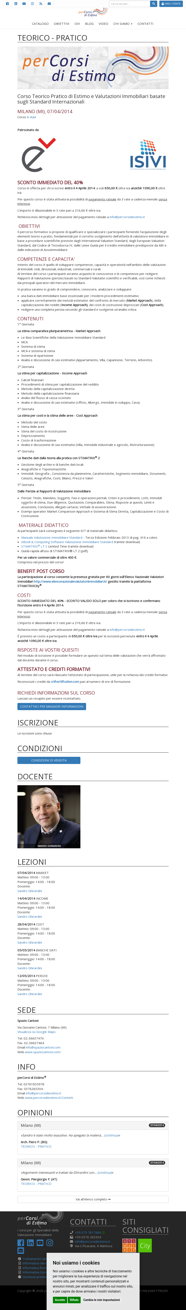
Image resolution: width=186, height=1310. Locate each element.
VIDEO (103, 23)
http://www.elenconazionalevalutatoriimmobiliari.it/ (70, 581)
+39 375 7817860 (88, 1232)
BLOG (89, 23)
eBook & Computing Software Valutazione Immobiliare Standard (67, 542)
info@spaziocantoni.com (43, 1047)
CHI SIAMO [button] (122, 23)
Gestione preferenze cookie (42, 1277)
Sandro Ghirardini (29, 891)
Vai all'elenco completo (93, 1199)
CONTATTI (145, 23)
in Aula (31, 117)
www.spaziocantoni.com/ (43, 1052)
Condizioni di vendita (49, 760)
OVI (77, 23)
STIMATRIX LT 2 (34, 546)
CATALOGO (40, 23)
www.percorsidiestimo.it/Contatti (49, 1097)
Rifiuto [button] (74, 1300)
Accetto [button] (60, 1300)
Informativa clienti (35, 1263)
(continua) (110, 1135)
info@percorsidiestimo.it (127, 217)
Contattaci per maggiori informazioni (51, 706)
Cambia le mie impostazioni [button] (101, 1300)
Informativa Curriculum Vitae (42, 1272)
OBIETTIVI (61, 23)
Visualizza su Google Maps (36, 1032)
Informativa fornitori (36, 1268)
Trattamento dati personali (42, 1259)
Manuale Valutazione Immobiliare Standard (51, 537)
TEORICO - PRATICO (36, 1146)
